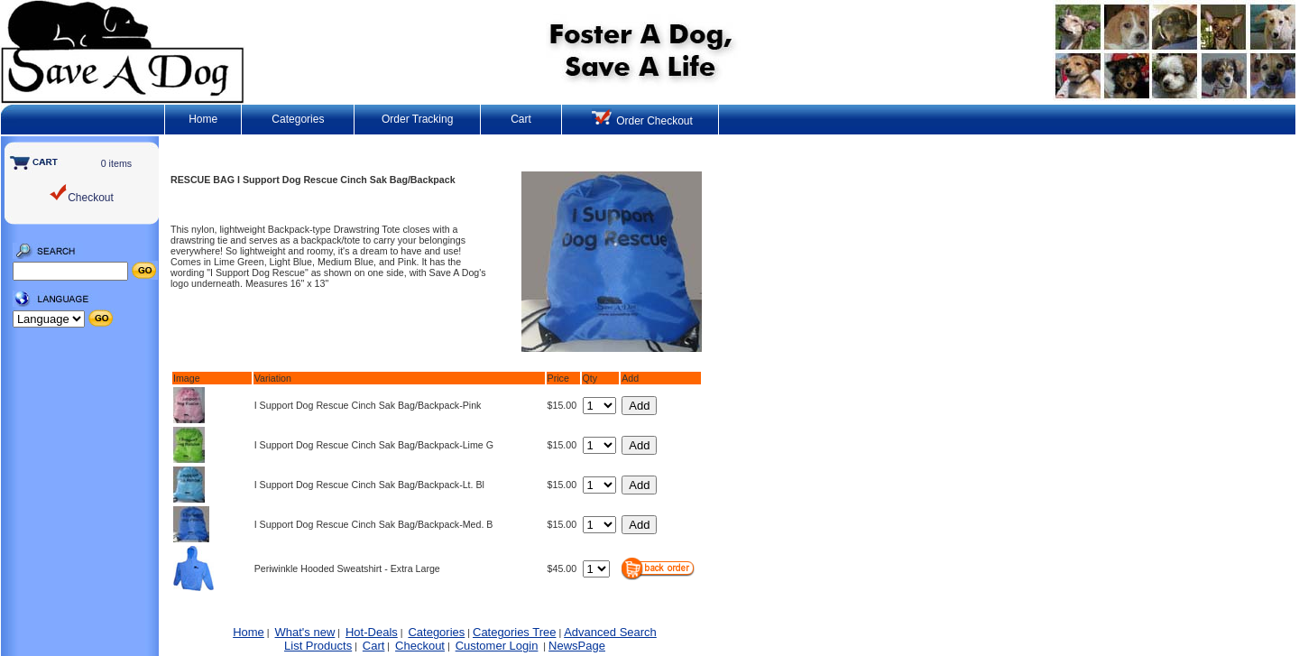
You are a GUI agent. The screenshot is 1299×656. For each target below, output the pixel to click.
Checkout (420, 645)
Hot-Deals (371, 632)
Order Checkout (642, 121)
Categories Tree (515, 632)
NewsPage (576, 645)
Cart (521, 119)
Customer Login (497, 645)
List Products (318, 645)
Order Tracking (417, 119)
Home (203, 119)
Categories (298, 119)
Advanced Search (610, 632)
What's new (305, 632)
